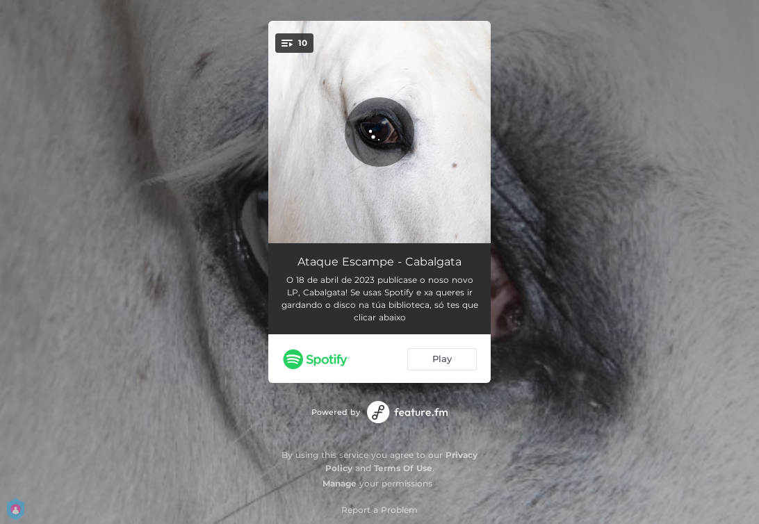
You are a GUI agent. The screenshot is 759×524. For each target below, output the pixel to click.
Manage (340, 483)
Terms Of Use (403, 468)
